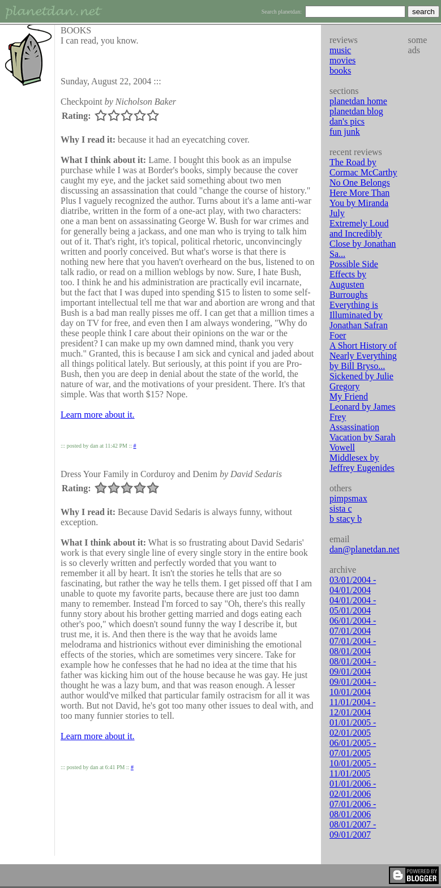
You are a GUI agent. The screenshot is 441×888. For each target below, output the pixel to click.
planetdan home (358, 101)
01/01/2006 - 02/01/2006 (352, 789)
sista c (340, 508)
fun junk (344, 131)
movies (342, 60)
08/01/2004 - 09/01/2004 (352, 666)
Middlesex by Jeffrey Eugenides (362, 463)
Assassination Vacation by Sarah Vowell (362, 437)
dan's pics (347, 121)
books (340, 70)
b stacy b (345, 519)
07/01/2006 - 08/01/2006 (352, 809)
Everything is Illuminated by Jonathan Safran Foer (358, 320)
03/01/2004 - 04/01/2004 (352, 585)
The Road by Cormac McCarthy (363, 167)
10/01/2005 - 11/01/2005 (352, 768)
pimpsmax (348, 498)
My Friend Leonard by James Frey (362, 407)
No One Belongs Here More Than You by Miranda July (359, 198)
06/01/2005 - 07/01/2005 (352, 748)
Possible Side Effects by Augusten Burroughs (353, 279)
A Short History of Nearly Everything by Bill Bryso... (363, 356)
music (340, 50)
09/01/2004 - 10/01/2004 (352, 687)
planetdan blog (356, 111)
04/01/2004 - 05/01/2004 (352, 605)
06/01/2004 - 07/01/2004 (352, 626)
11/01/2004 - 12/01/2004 (352, 707)
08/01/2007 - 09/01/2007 (352, 829)
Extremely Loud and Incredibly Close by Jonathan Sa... (362, 238)
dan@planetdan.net (364, 549)
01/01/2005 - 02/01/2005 (352, 727)
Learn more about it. (98, 414)
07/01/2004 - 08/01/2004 (352, 646)
